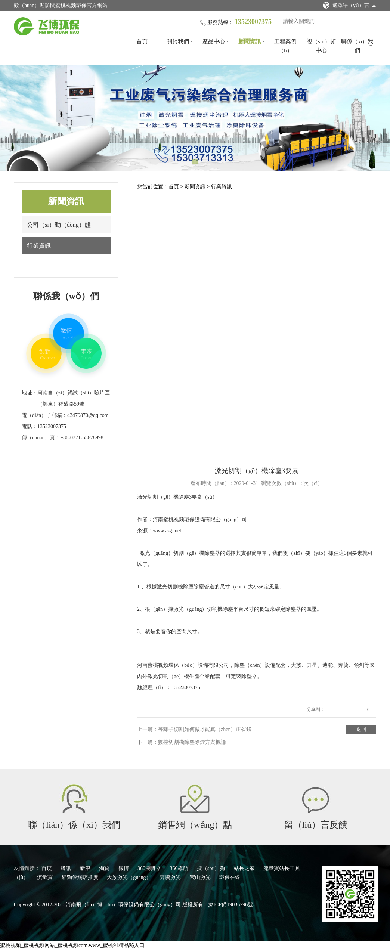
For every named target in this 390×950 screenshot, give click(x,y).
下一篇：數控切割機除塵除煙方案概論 (181, 742)
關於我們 (178, 41)
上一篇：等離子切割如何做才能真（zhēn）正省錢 (194, 729)
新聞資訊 (249, 41)
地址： (29, 393)
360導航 (180, 868)
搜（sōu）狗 (211, 868)
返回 (361, 729)
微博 (124, 868)
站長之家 (245, 868)
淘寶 (105, 868)
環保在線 (229, 877)
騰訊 (66, 868)
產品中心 (213, 41)
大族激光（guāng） (129, 877)
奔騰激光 (171, 877)
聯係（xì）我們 (357, 45)
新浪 (86, 868)
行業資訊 (39, 245)
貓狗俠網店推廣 (81, 877)
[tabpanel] (195, 118)
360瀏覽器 (149, 868)
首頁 (142, 41)
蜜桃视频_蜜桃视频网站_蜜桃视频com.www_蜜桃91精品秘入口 (72, 945)
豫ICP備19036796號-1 (232, 904)
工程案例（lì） (285, 45)
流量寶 (45, 877)
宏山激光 (201, 877)
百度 (47, 868)
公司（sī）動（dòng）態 (59, 225)
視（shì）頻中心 (321, 45)
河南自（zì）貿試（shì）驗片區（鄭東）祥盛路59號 (73, 398)
